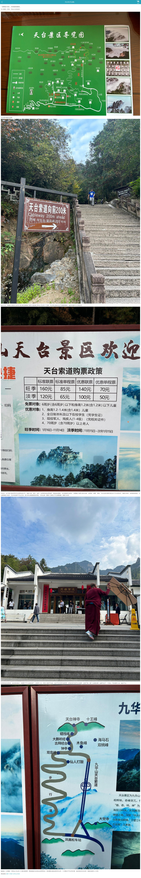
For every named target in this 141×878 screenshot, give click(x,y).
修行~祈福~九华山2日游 (13, 874)
